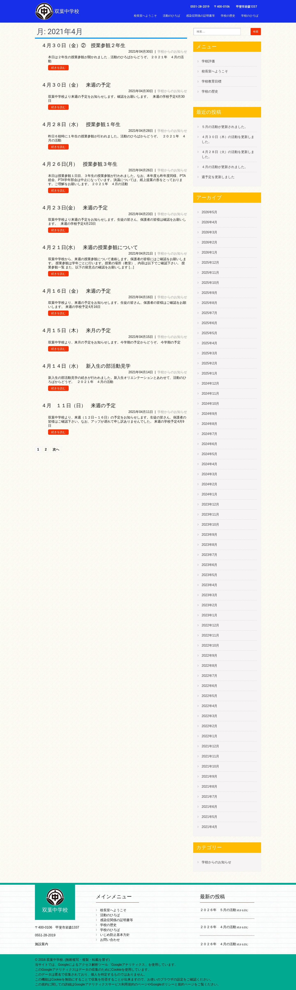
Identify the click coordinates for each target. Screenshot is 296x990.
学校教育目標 (211, 81)
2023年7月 (209, 554)
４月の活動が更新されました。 (225, 167)
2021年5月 (209, 816)
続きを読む (58, 67)
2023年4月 (209, 585)
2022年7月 (209, 675)
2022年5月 (209, 696)
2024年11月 (210, 393)
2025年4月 (209, 343)
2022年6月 (209, 685)
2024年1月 (209, 494)
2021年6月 (209, 806)
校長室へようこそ (145, 15)
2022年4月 (209, 706)
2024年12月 (210, 383)
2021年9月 (209, 776)
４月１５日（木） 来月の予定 (76, 330)
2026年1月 (209, 252)
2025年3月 (209, 353)
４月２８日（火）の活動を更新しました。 (228, 154)
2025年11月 (210, 272)
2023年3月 (209, 595)
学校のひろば (249, 15)
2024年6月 (209, 444)
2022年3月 (209, 716)
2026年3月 (209, 232)
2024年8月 (209, 423)
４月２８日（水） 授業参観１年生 (81, 124)
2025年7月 (209, 313)
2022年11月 (210, 635)
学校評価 (208, 61)
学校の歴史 (228, 15)
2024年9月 (209, 413)
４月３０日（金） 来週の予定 (76, 85)
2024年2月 (209, 484)
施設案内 (41, 944)
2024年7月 (209, 434)
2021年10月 (210, 766)
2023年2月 (209, 605)
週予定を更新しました (218, 177)
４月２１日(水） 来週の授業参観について (90, 247)
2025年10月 (210, 282)
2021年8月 (209, 786)
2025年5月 (209, 333)
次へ (56, 449)
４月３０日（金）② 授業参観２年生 (83, 45)
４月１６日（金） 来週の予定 (76, 291)
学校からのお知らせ (172, 51)
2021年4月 (209, 827)
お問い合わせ (249, 24)
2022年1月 (209, 736)
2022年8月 (209, 665)
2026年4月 (209, 222)
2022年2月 (209, 726)
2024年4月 (209, 464)
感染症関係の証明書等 (200, 15)
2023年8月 (209, 544)
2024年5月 (209, 454)
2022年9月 (209, 655)
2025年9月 (209, 292)
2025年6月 (209, 323)
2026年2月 (209, 242)
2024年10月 (210, 403)
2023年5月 (209, 575)
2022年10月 (210, 645)
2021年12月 (210, 746)
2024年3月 (209, 474)
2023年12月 (210, 504)
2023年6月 (209, 565)
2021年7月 (209, 796)
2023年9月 (209, 534)
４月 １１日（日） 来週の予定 (79, 405)
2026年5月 (209, 212)
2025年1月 (209, 373)
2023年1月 (209, 615)
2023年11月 (210, 514)
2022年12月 (210, 625)
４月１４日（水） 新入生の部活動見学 (86, 366)
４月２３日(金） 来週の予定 (75, 208)
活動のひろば (171, 15)
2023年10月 (210, 524)
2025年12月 (210, 262)
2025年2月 (209, 363)
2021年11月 (210, 756)
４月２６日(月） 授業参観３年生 (79, 164)
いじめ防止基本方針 (222, 24)
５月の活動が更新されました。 (225, 127)
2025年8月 (209, 303)
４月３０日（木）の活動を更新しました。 (228, 139)
